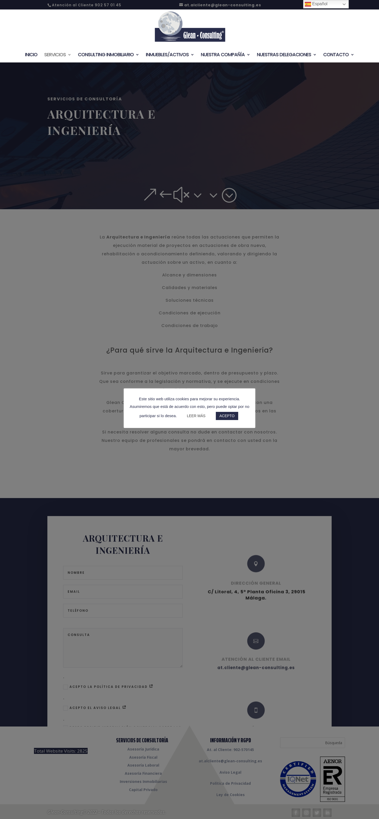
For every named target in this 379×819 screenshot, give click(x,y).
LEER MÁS (196, 416)
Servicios (55, 55)
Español (316, 4)
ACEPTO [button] (227, 416)
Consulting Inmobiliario (106, 55)
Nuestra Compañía (223, 55)
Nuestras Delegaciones (284, 55)
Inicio (31, 55)
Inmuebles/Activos (167, 55)
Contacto (336, 55)
